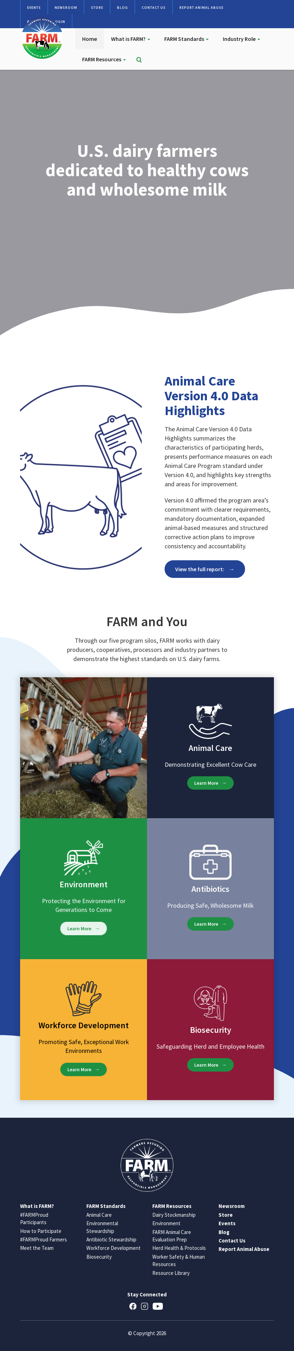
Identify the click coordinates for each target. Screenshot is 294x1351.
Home (89, 38)
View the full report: (200, 569)
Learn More (206, 783)
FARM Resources (104, 59)
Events (34, 7)
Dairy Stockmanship (174, 1214)
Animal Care (99, 1214)
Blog (122, 7)
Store (97, 7)
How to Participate (40, 1231)
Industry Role (241, 38)
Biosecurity (99, 1256)
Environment (166, 1223)
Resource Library (171, 1273)
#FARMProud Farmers (43, 1239)
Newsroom (66, 7)
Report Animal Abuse (201, 7)
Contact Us (154, 7)
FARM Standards (186, 38)
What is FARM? (130, 38)
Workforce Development (113, 1248)
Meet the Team (37, 1248)
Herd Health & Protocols (179, 1248)
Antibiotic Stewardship (111, 1239)
